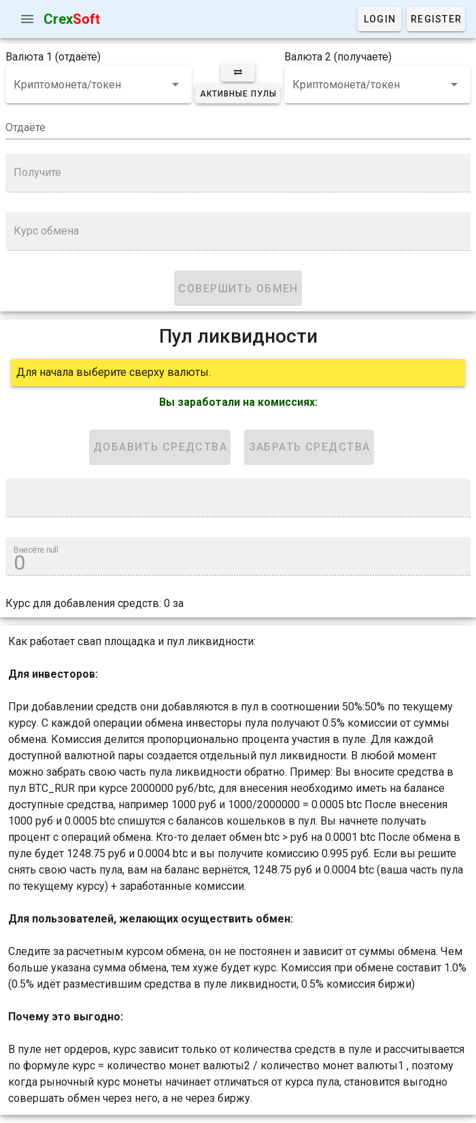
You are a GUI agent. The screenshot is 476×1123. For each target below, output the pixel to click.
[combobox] (98, 84)
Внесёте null (36, 550)
